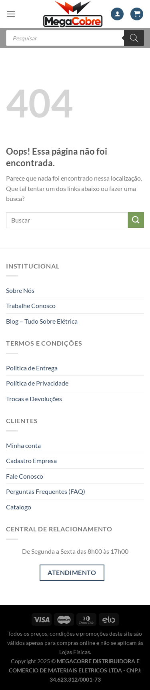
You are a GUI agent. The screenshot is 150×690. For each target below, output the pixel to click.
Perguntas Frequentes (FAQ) (45, 491)
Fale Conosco (24, 476)
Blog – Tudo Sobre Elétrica (42, 321)
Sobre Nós (20, 290)
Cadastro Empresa (31, 460)
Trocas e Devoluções (34, 398)
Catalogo (18, 507)
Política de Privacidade (37, 383)
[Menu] (11, 14)
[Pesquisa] (134, 38)
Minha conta (23, 445)
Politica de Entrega (32, 368)
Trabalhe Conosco (31, 305)
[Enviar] (136, 220)
